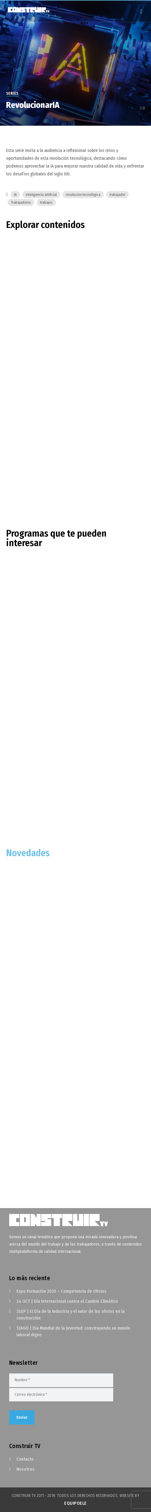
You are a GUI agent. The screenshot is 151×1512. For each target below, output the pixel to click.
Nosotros (25, 1469)
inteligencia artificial (41, 194)
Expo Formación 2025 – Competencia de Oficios (61, 1291)
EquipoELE (75, 1503)
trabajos (46, 202)
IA (15, 194)
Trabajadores (21, 202)
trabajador (117, 194)
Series (12, 93)
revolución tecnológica (83, 194)
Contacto (25, 1459)
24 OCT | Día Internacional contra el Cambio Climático (67, 1301)
